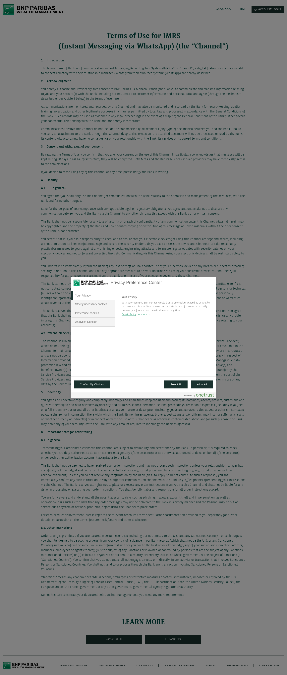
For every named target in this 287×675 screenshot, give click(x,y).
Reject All (176, 384)
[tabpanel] (167, 306)
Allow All (202, 384)
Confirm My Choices (92, 384)
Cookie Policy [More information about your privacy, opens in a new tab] (129, 314)
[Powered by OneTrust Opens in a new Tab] (199, 395)
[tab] (93, 295)
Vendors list (145, 314)
